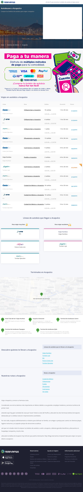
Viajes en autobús (52, 459)
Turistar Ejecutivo (47, 363)
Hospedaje (33, 468)
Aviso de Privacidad (70, 461)
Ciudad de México (47, 379)
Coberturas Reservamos (53, 461)
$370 (75, 139)
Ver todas (45, 392)
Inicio (2, 45)
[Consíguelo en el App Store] (7, 457)
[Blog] (26, 473)
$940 (75, 196)
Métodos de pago (69, 454)
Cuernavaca (46, 389)
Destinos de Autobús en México (38, 459)
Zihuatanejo (46, 386)
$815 (75, 186)
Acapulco (25, 45)
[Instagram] (10, 473)
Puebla (44, 384)
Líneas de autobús (35, 465)
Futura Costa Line (47, 361)
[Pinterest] (18, 473)
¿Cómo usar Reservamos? (54, 454)
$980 (75, 205)
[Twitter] (6, 473)
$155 (75, 120)
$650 (75, 158)
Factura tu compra (52, 457)
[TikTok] (22, 473)
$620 (75, 149)
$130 (75, 111)
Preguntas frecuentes (70, 457)
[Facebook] (2, 473)
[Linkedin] (14, 473)
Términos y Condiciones (71, 459)
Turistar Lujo (46, 355)
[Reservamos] (8, 2)
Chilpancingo (46, 381)
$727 (75, 168)
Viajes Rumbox (47, 353)
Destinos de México (13, 45)
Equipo (32, 457)
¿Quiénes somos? (34, 454)
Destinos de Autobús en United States (38, 462)
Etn (43, 358)
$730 (75, 177)
